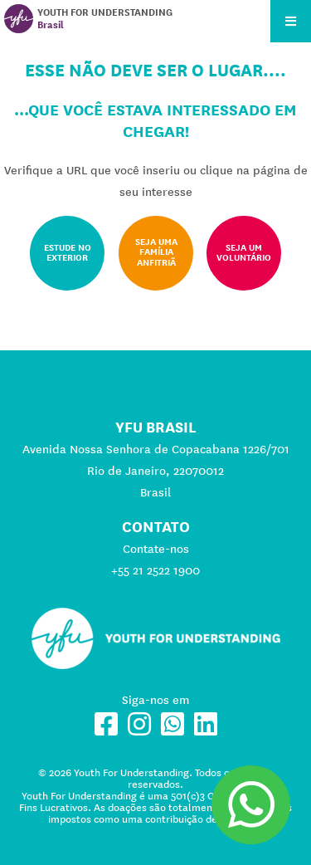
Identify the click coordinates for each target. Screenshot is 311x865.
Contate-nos (156, 548)
